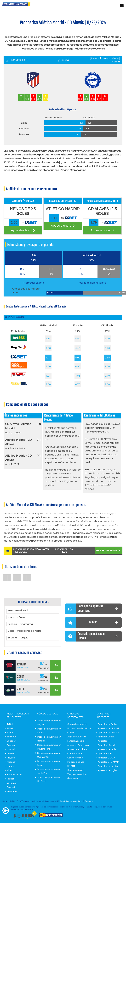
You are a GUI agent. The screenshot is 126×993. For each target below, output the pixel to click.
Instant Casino (14, 775)
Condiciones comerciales (71, 801)
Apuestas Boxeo (106, 737)
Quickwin (11, 749)
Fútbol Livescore (75, 741)
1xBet (10, 724)
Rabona (11, 745)
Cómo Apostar (74, 753)
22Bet (10, 728)
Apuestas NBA (105, 753)
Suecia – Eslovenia (18, 610)
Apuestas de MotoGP (108, 728)
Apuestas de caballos (109, 732)
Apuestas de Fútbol (107, 724)
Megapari (11, 762)
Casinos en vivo (75, 770)
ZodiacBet (12, 737)
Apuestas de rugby (107, 770)
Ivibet (9, 770)
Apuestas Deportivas (78, 745)
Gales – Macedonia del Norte (24, 631)
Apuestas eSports (107, 745)
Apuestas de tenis (107, 749)
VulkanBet (12, 783)
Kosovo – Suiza (16, 617)
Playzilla (11, 758)
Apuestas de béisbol (108, 766)
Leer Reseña (23, 668)
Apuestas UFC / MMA (108, 762)
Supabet (11, 741)
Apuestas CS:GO (106, 758)
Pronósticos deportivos (79, 728)
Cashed (11, 787)
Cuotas (71, 732)
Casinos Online (75, 758)
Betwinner (12, 791)
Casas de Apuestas (77, 724)
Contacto (89, 801)
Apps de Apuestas (76, 737)
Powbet (11, 753)
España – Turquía (18, 637)
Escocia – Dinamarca (20, 624)
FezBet (10, 779)
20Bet (10, 732)
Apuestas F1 (104, 741)
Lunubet (11, 766)
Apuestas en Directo (77, 749)
